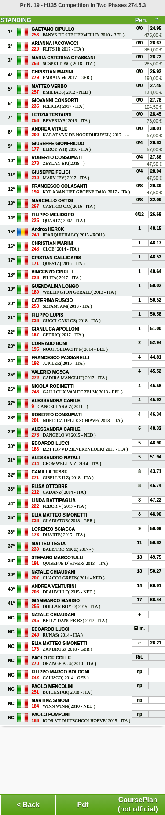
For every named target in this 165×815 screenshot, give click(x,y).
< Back (28, 804)
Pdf (83, 804)
